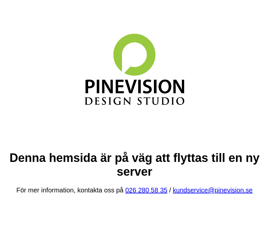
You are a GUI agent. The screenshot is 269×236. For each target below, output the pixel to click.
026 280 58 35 (146, 190)
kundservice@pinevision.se (213, 190)
